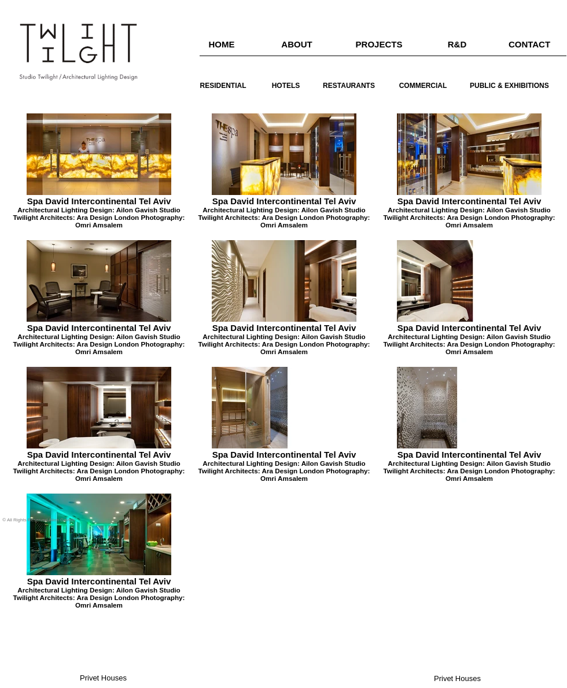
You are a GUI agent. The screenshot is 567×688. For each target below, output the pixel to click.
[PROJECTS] (379, 44)
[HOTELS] (285, 86)
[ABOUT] (296, 44)
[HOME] (221, 44)
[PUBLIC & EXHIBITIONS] (509, 86)
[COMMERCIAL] (423, 86)
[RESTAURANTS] (348, 86)
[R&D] (457, 44)
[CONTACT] (529, 44)
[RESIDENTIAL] (223, 86)
